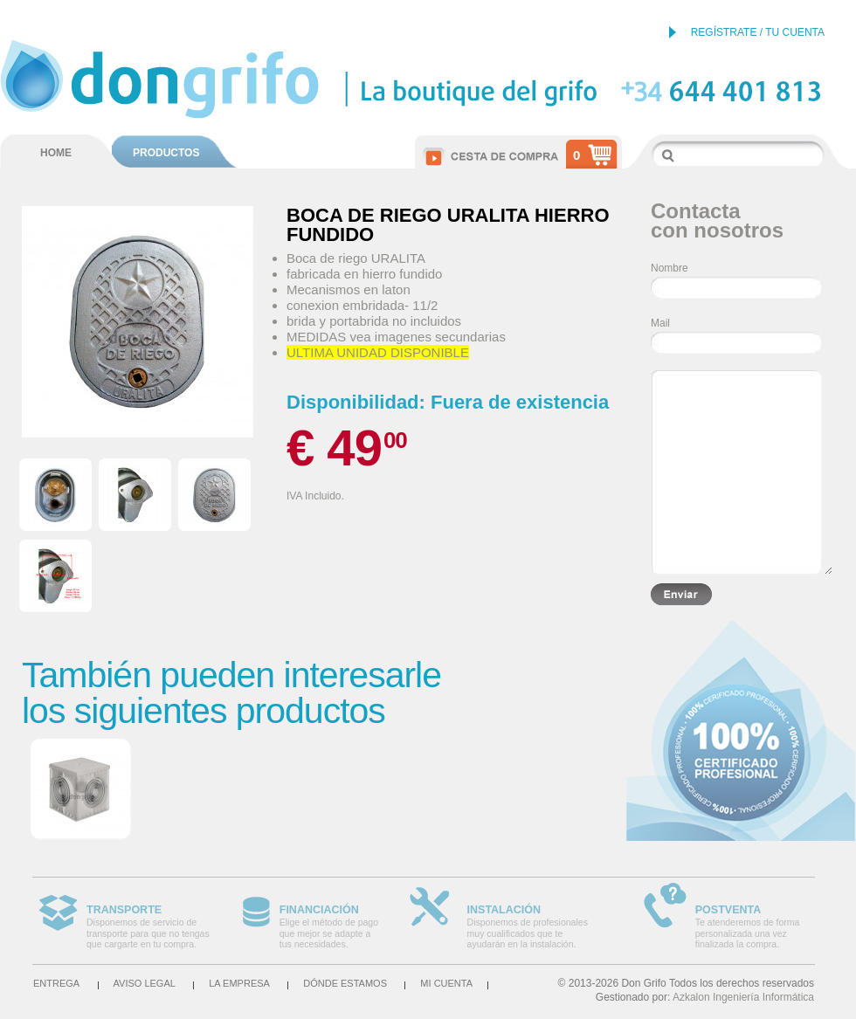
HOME (56, 153)
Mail (660, 323)
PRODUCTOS (166, 153)
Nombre (669, 268)
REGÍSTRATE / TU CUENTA (758, 32)
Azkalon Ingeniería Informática (743, 997)
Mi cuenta (446, 983)
